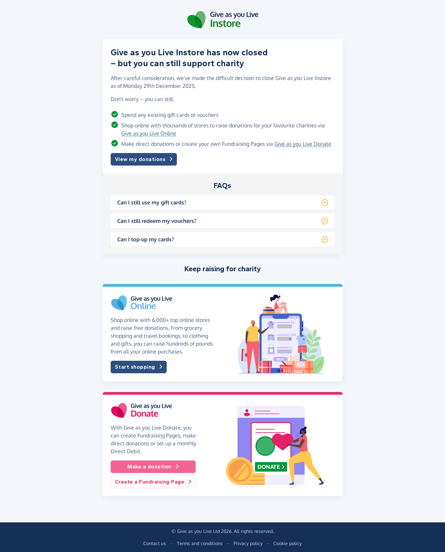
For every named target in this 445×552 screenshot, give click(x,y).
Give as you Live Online (148, 133)
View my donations (144, 159)
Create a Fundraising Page (153, 482)
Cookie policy (287, 543)
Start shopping (138, 367)
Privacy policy (248, 543)
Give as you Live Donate (302, 144)
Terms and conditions (200, 543)
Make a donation (153, 467)
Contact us (154, 543)
